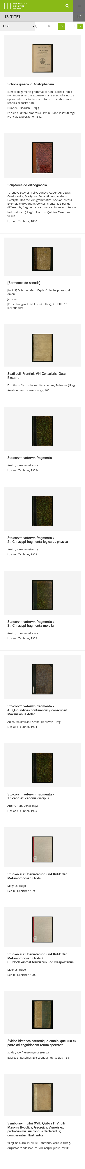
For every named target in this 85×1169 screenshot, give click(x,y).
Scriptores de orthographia (27, 185)
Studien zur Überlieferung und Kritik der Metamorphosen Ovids (37, 876)
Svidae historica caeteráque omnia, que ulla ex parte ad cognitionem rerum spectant (41, 1043)
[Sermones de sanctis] (23, 283)
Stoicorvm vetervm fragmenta (29, 458)
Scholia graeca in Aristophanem (30, 85)
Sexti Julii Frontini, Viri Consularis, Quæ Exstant (36, 376)
